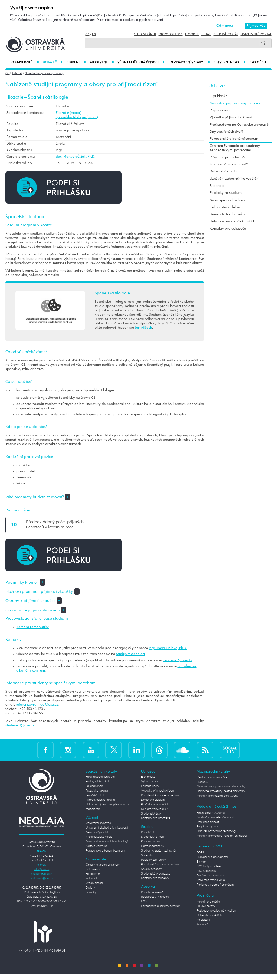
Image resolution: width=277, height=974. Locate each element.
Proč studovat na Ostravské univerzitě (239, 125)
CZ (87, 34)
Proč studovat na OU (154, 804)
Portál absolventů (152, 892)
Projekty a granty (207, 826)
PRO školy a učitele (209, 866)
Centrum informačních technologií (107, 841)
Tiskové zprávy (206, 906)
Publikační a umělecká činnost (215, 817)
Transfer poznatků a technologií (216, 831)
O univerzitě (25, 62)
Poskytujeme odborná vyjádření (216, 910)
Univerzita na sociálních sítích (232, 221)
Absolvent (101, 62)
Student (76, 62)
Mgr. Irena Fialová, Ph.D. (168, 648)
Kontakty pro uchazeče (228, 228)
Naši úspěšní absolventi (228, 200)
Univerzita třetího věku (227, 214)
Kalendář (91, 878)
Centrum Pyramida (177, 660)
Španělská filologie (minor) (77, 117)
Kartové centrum (96, 846)
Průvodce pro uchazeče (228, 157)
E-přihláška (219, 96)
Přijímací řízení (221, 110)
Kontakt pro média (208, 901)
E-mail (206, 34)
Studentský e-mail (152, 837)
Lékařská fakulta (96, 795)
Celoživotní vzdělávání (227, 207)
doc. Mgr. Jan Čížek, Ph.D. (75, 156)
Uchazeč (52, 62)
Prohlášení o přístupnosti (212, 857)
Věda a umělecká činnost (140, 62)
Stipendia (217, 186)
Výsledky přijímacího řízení (231, 117)
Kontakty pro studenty (155, 878)
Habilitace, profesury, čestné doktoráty (221, 791)
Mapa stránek (145, 34)
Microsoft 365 (171, 34)
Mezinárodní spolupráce (212, 777)
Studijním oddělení (130, 654)
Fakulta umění (94, 786)
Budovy (90, 887)
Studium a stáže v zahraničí (158, 850)
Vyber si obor (149, 781)
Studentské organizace (155, 873)
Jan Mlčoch (143, 328)
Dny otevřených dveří (226, 132)
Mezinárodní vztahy (189, 62)
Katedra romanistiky (32, 627)
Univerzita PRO (229, 62)
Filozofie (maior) (68, 113)
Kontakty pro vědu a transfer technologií (222, 835)
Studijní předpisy (151, 869)
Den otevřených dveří (154, 809)
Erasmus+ (203, 782)
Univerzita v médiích (209, 915)
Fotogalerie (93, 874)
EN (94, 34)
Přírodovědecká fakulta (100, 800)
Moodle (192, 34)
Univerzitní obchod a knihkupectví (107, 827)
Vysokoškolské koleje (99, 837)
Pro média (257, 62)
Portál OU (147, 832)
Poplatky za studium (226, 193)
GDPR (200, 852)
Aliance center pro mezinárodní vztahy (221, 786)
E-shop (201, 861)
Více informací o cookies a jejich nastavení (130, 20)
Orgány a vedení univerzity (103, 864)
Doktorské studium (224, 171)
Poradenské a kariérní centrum (234, 139)
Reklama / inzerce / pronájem (215, 884)
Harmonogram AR (152, 846)
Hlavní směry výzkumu (211, 813)
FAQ (144, 901)
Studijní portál (226, 34)
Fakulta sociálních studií (100, 777)
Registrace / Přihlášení (155, 897)
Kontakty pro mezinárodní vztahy (217, 795)
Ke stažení (203, 920)
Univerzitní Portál (256, 34)
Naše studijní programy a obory (44, 73)
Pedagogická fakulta (98, 781)
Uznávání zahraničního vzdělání (234, 179)
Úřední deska (94, 883)
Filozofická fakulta (97, 790)
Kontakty (91, 892)
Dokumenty (93, 869)
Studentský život (151, 813)
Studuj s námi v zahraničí (229, 164)
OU (7, 73)
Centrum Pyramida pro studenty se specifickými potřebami (235, 148)
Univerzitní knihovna (98, 823)
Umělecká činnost (208, 822)
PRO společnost (207, 871)
